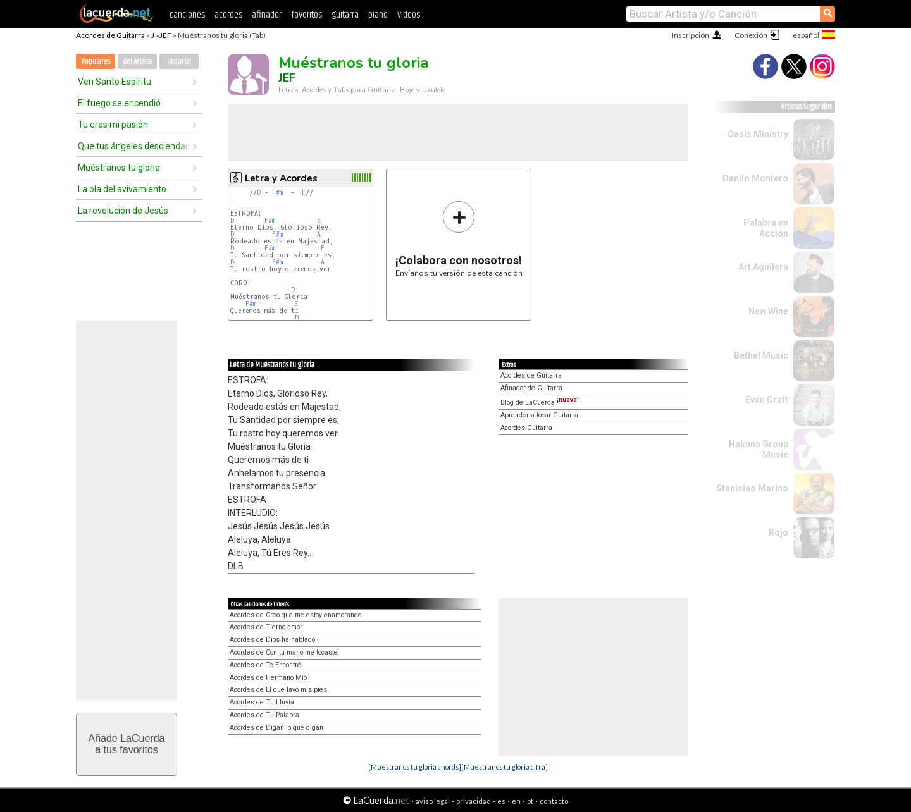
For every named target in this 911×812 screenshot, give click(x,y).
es (501, 801)
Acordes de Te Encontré (265, 665)
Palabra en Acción (765, 228)
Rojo (778, 532)
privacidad (473, 801)
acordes (228, 15)
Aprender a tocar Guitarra (539, 415)
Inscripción (690, 35)
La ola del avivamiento (122, 189)
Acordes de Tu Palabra (264, 715)
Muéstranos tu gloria (119, 168)
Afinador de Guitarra (531, 388)
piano (378, 15)
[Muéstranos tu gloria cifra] (504, 767)
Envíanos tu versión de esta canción (459, 238)
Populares (96, 62)
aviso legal (433, 801)
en (516, 801)
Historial (179, 62)
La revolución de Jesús (123, 211)
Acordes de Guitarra (110, 35)
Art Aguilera (763, 267)
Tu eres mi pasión (113, 125)
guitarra (345, 15)
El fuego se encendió (119, 103)
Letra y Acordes (281, 178)
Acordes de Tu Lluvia (262, 702)
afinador (267, 15)
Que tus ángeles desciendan (134, 146)
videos (408, 15)
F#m (277, 192)
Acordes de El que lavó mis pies (278, 690)
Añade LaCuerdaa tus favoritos (127, 744)
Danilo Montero (755, 178)
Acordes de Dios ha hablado (272, 640)
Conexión (750, 35)
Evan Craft (766, 400)
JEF (165, 35)
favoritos (306, 15)
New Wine (768, 311)
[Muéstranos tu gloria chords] (414, 767)
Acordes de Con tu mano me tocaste (284, 652)
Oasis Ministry (758, 134)
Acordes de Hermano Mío (268, 678)
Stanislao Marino (752, 488)
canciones (187, 15)
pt (530, 801)
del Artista (137, 62)
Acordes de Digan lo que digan (276, 727)
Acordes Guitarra (526, 428)
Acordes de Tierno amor (266, 627)
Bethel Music (761, 355)
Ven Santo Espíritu (114, 82)
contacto (554, 801)
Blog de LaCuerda (539, 402)
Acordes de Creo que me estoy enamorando (295, 615)
